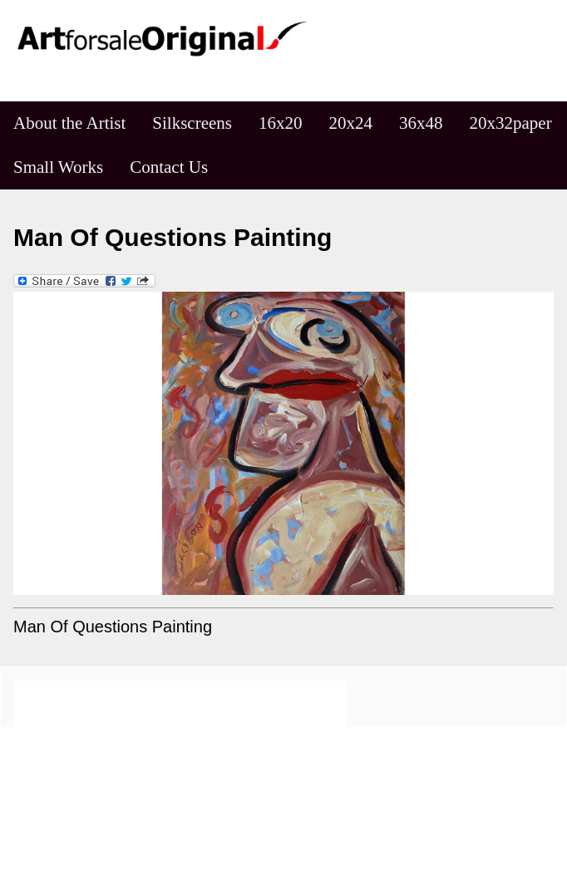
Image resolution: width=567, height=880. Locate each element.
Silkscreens (192, 123)
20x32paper (511, 123)
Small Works (58, 167)
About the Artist (69, 123)
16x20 (281, 123)
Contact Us (169, 167)
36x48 (421, 123)
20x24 (351, 123)
